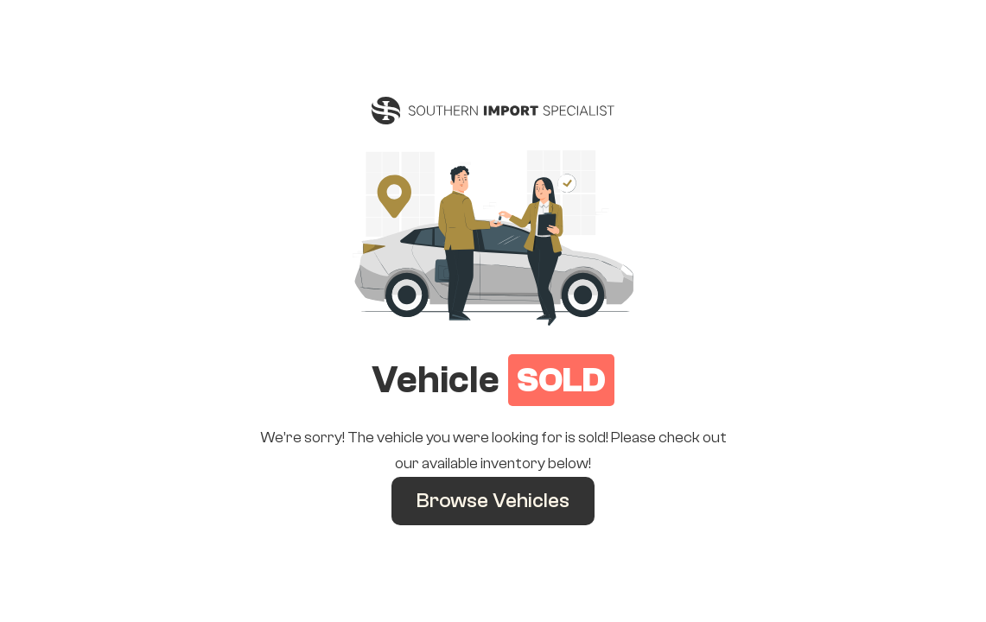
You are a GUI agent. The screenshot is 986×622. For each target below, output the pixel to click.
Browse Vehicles (493, 500)
